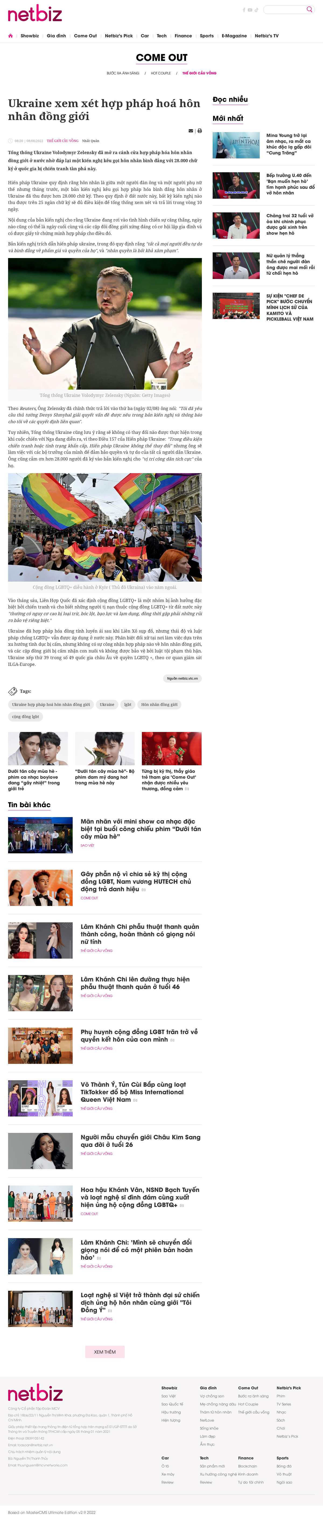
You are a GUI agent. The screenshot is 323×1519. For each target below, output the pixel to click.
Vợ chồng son (212, 1395)
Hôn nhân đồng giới (159, 704)
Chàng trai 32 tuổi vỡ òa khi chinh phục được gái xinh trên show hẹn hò (290, 224)
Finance (183, 35)
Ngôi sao (284, 1482)
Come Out (85, 35)
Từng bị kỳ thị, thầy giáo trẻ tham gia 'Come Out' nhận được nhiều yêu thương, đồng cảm (169, 779)
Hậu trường (171, 1411)
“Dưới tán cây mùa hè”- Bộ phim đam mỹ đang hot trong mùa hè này (105, 776)
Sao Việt (87, 845)
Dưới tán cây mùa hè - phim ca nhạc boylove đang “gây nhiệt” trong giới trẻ (34, 779)
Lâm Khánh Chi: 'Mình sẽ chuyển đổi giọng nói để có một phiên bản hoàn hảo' (137, 1249)
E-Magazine (234, 35)
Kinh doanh (248, 1473)
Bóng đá (284, 1465)
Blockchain (247, 1465)
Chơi (281, 1428)
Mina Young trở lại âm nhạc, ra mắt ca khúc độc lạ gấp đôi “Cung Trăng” (288, 143)
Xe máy (168, 1473)
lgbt (127, 704)
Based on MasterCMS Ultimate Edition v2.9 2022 (52, 1512)
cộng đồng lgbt (25, 716)
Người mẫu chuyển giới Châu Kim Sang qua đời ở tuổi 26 (141, 1140)
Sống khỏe (209, 1428)
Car (145, 35)
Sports (207, 35)
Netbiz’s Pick (287, 1436)
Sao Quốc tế (172, 1403)
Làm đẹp (207, 1436)
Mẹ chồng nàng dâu (218, 1403)
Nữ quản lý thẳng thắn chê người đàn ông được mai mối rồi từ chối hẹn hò (290, 264)
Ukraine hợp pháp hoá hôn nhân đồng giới (51, 704)
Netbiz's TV (267, 35)
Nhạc (281, 1411)
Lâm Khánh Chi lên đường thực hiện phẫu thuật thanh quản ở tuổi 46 (135, 982)
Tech (162, 35)
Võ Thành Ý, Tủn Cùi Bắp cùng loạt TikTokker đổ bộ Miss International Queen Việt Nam (133, 1091)
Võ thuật (284, 1473)
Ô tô (165, 1465)
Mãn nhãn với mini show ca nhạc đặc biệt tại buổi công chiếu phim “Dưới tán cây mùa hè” (141, 828)
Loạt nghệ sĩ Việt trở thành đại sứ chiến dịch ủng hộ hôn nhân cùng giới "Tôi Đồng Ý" (140, 1302)
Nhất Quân (90, 141)
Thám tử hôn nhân (215, 1411)
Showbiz (30, 35)
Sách (281, 1420)
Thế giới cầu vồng (199, 73)
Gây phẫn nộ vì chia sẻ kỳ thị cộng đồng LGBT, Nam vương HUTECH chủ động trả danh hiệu (136, 881)
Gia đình (56, 35)
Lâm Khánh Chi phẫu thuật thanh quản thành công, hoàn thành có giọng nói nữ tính (140, 933)
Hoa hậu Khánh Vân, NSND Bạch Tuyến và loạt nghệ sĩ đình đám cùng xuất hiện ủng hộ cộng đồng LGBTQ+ (140, 1197)
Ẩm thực (207, 1444)
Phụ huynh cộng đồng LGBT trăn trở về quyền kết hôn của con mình (139, 1035)
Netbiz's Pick (119, 35)
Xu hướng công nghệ (218, 1473)
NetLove (207, 1420)
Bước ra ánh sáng (123, 73)
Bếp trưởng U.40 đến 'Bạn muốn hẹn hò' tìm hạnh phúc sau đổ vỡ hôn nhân (290, 183)
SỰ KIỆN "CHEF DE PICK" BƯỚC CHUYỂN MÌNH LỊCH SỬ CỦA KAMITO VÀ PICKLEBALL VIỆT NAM (290, 307)
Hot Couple (161, 73)
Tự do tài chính (251, 1482)
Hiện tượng (171, 1420)
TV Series (284, 1403)
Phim (281, 1395)
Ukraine (107, 704)
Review (168, 1482)
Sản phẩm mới (212, 1465)
